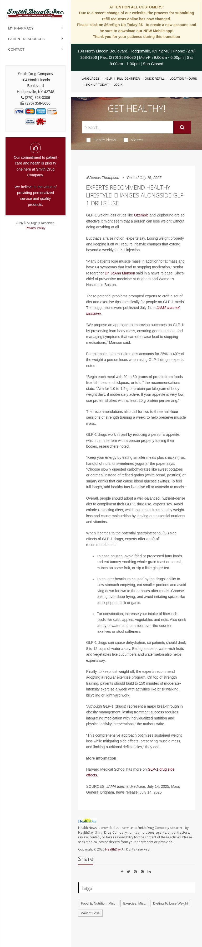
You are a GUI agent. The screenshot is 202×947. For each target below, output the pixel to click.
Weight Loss (90, 913)
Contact (16, 49)
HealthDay (113, 849)
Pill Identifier (128, 78)
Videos (133, 139)
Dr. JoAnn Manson (120, 273)
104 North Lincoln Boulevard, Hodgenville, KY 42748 (124, 51)
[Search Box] (127, 127)
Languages (90, 78)
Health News (101, 139)
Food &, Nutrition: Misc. (98, 903)
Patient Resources (26, 39)
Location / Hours (183, 78)
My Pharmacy (21, 28)
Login (118, 84)
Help (108, 78)
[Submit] (182, 127)
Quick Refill (154, 78)
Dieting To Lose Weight (170, 903)
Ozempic (141, 215)
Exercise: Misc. (134, 903)
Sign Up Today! (97, 84)
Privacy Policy (36, 228)
